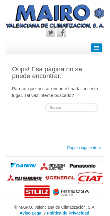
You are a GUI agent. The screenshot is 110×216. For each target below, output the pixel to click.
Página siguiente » (84, 147)
